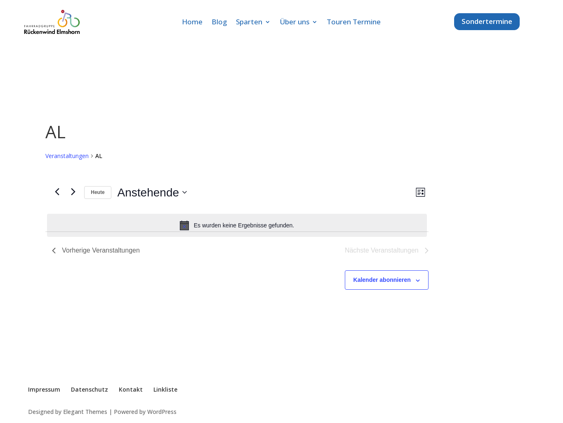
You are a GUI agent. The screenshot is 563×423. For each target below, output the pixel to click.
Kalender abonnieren (382, 279)
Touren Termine (354, 22)
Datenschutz (89, 389)
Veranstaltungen (67, 156)
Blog (219, 22)
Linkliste (165, 389)
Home (192, 22)
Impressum (44, 389)
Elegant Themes (85, 412)
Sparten (249, 22)
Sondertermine (487, 21)
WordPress (162, 412)
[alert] (236, 225)
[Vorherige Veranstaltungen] (57, 192)
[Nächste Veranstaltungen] (73, 192)
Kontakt (131, 389)
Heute (97, 192)
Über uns (294, 22)
